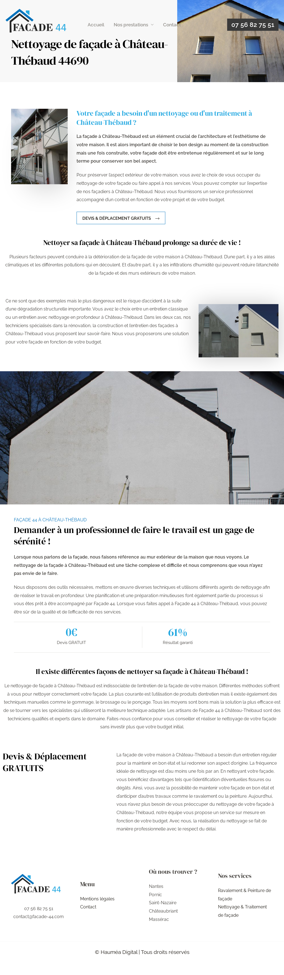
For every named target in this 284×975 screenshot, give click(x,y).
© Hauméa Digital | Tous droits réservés (142, 952)
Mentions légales (97, 898)
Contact (172, 24)
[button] (252, 25)
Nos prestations (131, 24)
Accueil (96, 24)
